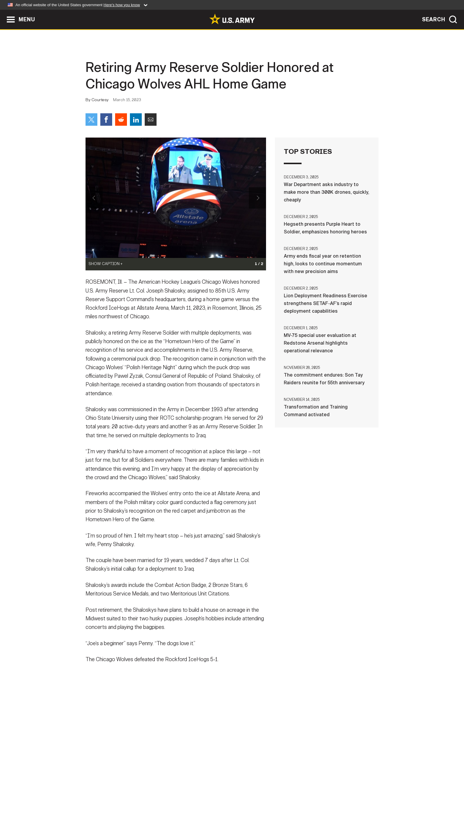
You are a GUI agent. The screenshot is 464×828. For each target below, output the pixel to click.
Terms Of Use (196, 802)
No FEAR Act (296, 802)
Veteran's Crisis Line (343, 802)
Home (102, 802)
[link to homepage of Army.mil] (232, 19)
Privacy (163, 802)
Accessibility (236, 802)
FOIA (268, 802)
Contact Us (131, 802)
